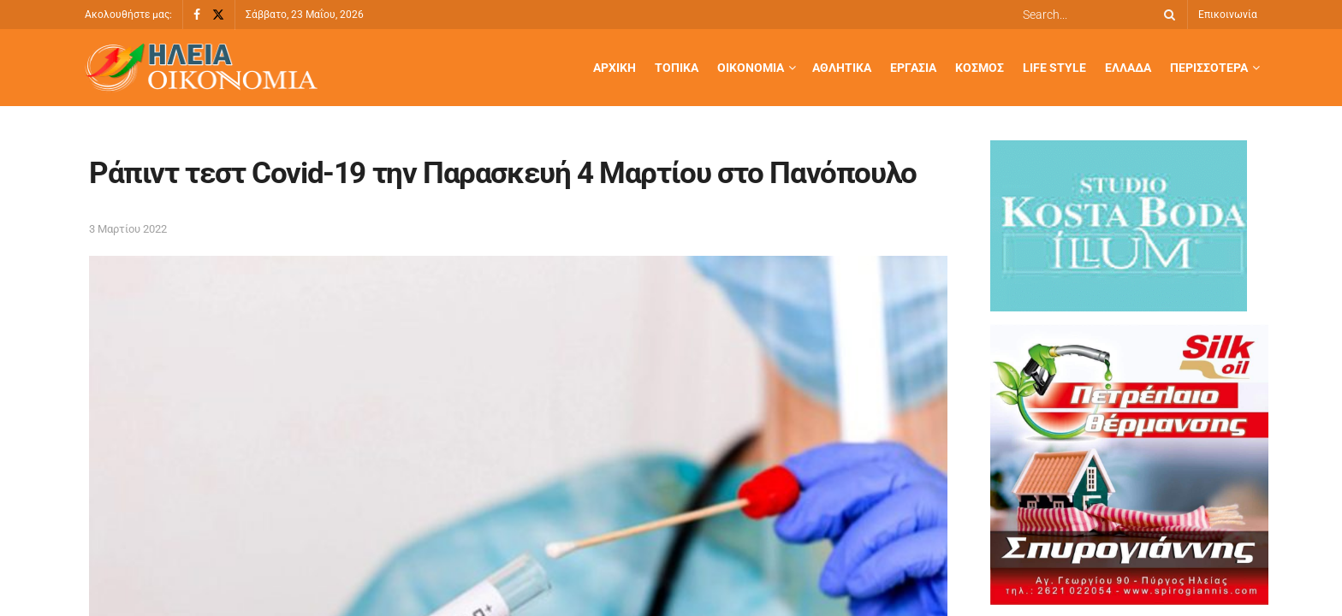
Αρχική (614, 67)
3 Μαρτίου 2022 (128, 228)
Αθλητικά (841, 67)
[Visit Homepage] (201, 68)
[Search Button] (1166, 14)
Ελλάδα (1128, 67)
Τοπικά (676, 67)
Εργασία (913, 67)
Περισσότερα (1209, 67)
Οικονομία (750, 67)
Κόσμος (979, 67)
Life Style (1054, 67)
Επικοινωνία (1227, 15)
